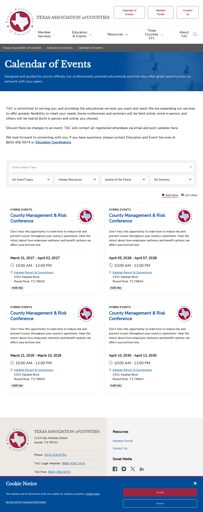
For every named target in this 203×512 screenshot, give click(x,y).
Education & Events (60, 48)
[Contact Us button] (188, 12)
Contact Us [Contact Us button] (120, 448)
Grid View (170, 195)
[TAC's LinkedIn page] (141, 469)
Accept (160, 492)
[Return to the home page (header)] (20, 22)
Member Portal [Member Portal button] (123, 441)
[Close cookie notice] (195, 483)
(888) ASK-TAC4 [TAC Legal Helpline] (73, 463)
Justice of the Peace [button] (118, 180)
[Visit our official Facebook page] (115, 469)
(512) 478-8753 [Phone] (55, 455)
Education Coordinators (53, 142)
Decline (160, 503)
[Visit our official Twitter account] (133, 469)
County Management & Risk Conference (38, 218)
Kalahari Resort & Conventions (33, 273)
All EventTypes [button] (22, 180)
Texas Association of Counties (22, 48)
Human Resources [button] (70, 180)
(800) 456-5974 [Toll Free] (59, 472)
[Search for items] (98, 167)
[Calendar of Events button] (130, 12)
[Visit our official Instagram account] (124, 469)
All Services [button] (162, 180)
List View (189, 195)
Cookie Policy (92, 494)
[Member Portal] (161, 12)
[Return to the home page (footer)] (17, 440)
